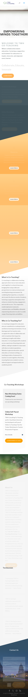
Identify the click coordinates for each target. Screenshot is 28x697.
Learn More (14, 168)
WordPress (14, 695)
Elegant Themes (13, 693)
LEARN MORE (8, 75)
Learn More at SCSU (14, 440)
